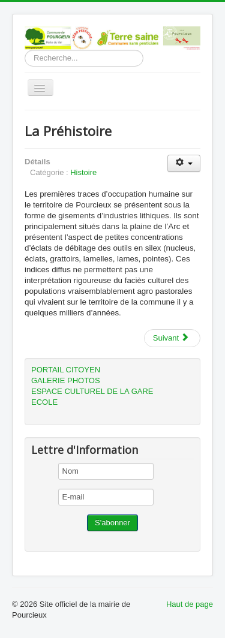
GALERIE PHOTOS (65, 380)
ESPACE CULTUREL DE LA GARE (92, 391)
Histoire (83, 172)
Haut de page (189, 604)
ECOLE (44, 402)
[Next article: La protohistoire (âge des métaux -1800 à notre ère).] (172, 338)
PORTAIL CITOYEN (65, 369)
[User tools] (183, 163)
